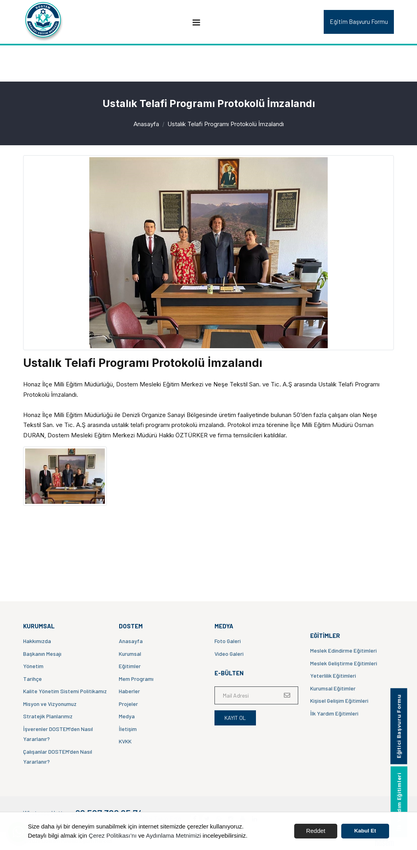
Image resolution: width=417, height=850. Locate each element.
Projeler (128, 703)
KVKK (125, 741)
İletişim (128, 728)
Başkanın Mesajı (42, 653)
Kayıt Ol (235, 717)
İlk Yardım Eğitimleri (334, 713)
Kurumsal (130, 653)
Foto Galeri (227, 641)
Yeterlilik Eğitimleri (333, 675)
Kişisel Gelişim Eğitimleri (339, 700)
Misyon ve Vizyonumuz (50, 703)
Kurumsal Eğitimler (333, 688)
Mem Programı (136, 678)
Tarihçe (32, 678)
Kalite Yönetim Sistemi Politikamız (65, 691)
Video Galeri (229, 653)
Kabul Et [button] (365, 831)
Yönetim (33, 666)
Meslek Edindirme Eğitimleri (343, 650)
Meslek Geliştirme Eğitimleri (343, 663)
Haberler (129, 691)
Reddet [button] (315, 830)
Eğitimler (130, 666)
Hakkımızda (37, 641)
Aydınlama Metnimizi (173, 835)
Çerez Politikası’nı (113, 835)
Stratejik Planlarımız (48, 716)
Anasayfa (146, 124)
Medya (127, 716)
